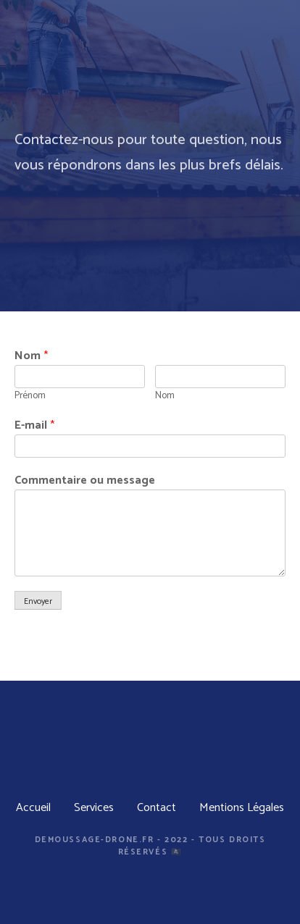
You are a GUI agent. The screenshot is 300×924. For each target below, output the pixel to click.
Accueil (33, 808)
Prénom (30, 395)
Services (94, 808)
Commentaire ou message (84, 481)
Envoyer (38, 601)
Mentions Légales (241, 808)
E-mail (34, 425)
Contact (156, 808)
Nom (31, 356)
